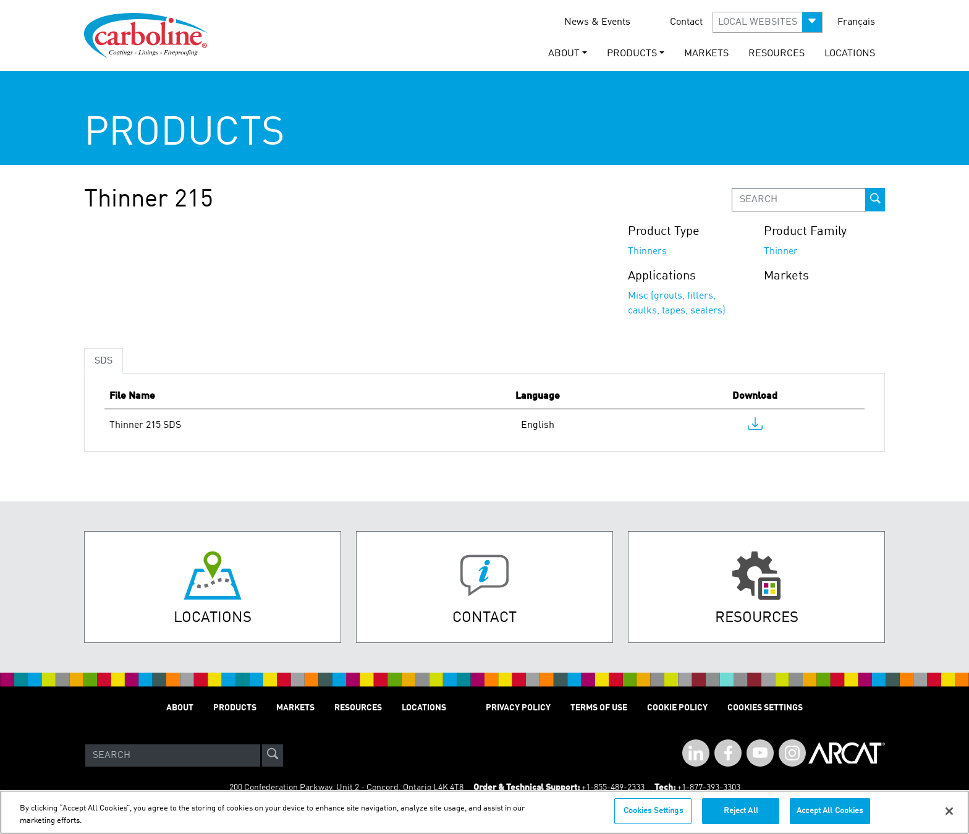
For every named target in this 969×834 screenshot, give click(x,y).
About (179, 708)
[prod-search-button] (875, 199)
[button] (768, 22)
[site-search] (272, 755)
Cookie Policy (677, 708)
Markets (706, 54)
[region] (484, 812)
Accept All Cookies (830, 811)
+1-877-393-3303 (708, 787)
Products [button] (632, 54)
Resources (776, 54)
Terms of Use (598, 708)
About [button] (564, 54)
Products (234, 708)
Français (856, 22)
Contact (686, 22)
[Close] (949, 811)
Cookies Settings (653, 811)
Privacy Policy (518, 708)
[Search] (172, 755)
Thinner (781, 252)
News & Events (597, 22)
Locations (849, 54)
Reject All (741, 811)
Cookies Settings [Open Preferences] (765, 708)
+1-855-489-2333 (613, 787)
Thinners (647, 252)
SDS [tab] (103, 361)
